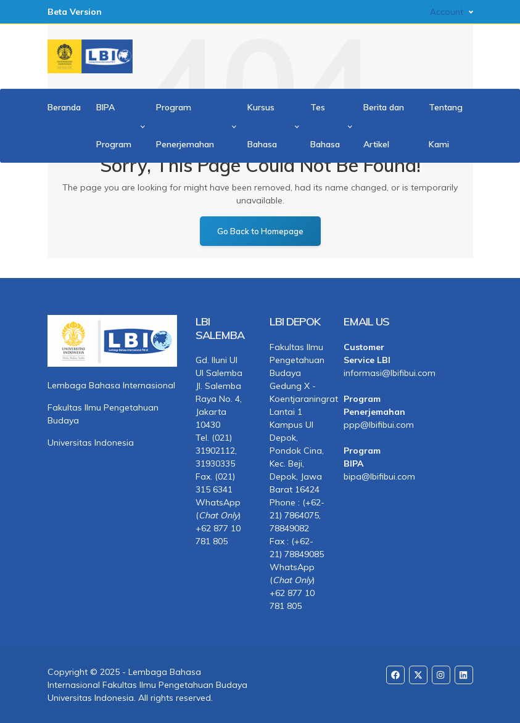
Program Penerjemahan (185, 126)
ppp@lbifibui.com (371, 424)
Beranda (64, 107)
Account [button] (446, 11)
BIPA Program (113, 126)
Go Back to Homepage (260, 231)
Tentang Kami (446, 126)
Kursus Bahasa (262, 126)
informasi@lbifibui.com (371, 372)
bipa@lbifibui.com (371, 476)
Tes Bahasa (325, 126)
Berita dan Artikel (383, 126)
